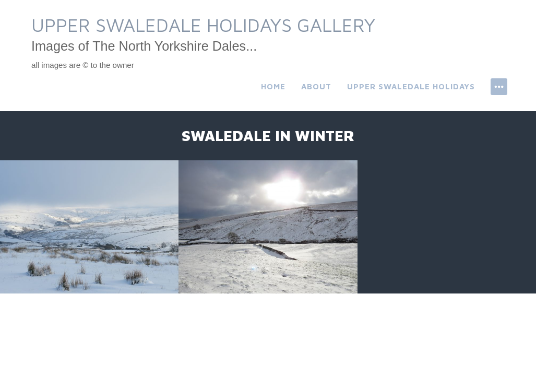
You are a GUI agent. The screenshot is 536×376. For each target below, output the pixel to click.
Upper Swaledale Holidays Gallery (203, 25)
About (316, 86)
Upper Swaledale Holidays (411, 86)
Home (273, 86)
